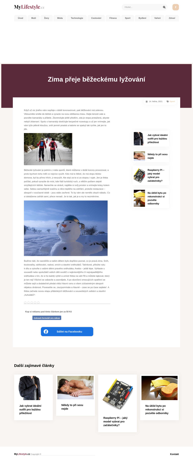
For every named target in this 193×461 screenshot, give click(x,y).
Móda (60, 19)
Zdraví (172, 19)
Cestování (96, 19)
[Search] (164, 7)
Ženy (46, 19)
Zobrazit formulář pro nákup (47, 318)
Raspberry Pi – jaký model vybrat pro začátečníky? (157, 170)
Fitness (113, 19)
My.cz (27, 454)
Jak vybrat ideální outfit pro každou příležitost (156, 138)
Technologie (77, 19)
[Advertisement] (96, 42)
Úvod (20, 19)
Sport (127, 19)
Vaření (157, 19)
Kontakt (174, 454)
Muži (33, 19)
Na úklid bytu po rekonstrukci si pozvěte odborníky (157, 188)
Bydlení (142, 19)
